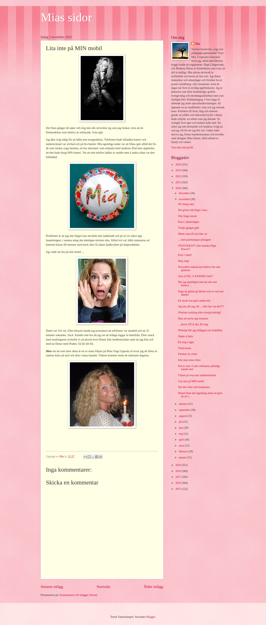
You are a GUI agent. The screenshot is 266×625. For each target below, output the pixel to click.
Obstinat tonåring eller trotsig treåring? (199, 312)
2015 (178, 488)
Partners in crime (187, 354)
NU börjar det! (186, 204)
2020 (178, 188)
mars (182, 445)
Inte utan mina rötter (189, 360)
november (185, 199)
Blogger (150, 616)
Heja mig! (183, 260)
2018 (178, 471)
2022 (178, 176)
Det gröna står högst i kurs (192, 210)
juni (181, 427)
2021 (178, 182)
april (181, 439)
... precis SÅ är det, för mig (193, 324)
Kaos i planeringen (188, 221)
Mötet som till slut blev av (192, 233)
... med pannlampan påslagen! (194, 239)
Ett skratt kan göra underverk (194, 300)
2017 (178, 476)
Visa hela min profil (182, 147)
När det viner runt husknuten (194, 387)
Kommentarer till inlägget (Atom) (78, 595)
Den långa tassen (187, 216)
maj (181, 433)
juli (181, 421)
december (184, 193)
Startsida (103, 586)
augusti (183, 415)
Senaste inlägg (52, 586)
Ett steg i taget (186, 342)
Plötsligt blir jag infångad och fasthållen (200, 330)
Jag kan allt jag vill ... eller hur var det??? (201, 306)
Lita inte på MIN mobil (191, 381)
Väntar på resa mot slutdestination (197, 375)
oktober (183, 403)
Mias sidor (66, 17)
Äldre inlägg (153, 586)
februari (183, 451)
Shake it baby (185, 336)
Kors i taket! (185, 254)
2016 (178, 482)
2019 (178, 465)
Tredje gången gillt (188, 227)
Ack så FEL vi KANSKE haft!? (195, 276)
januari (183, 457)
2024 (178, 164)
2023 (178, 170)
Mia (197, 43)
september (185, 409)
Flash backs (184, 348)
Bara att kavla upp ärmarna (193, 318)
